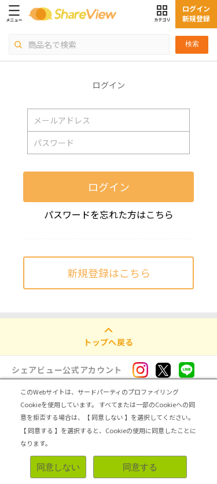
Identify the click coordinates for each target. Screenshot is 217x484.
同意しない (58, 467)
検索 (192, 44)
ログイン (109, 186)
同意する (140, 467)
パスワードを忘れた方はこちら (109, 214)
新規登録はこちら (108, 272)
